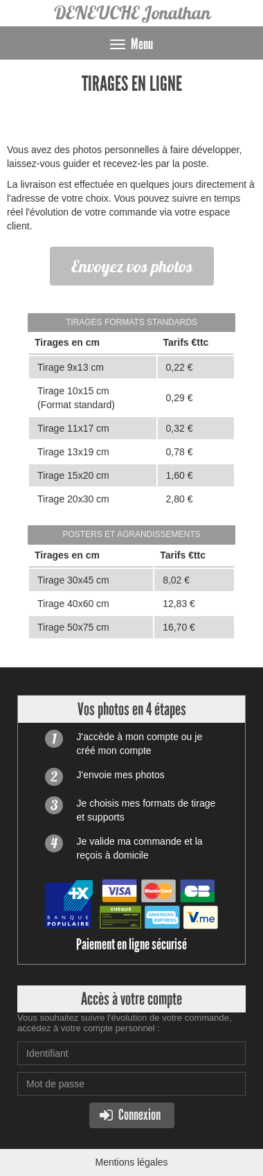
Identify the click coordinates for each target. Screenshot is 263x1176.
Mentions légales (131, 1162)
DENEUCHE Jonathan (131, 12)
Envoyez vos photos (131, 266)
